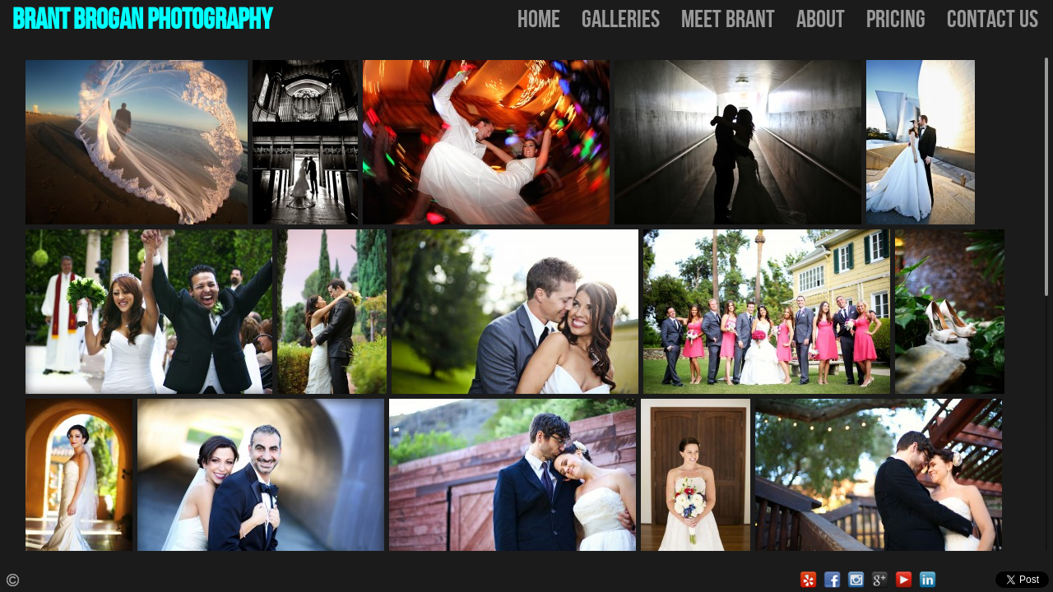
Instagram (856, 580)
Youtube (903, 580)
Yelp (808, 580)
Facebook (832, 580)
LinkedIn (927, 580)
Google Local (879, 580)
